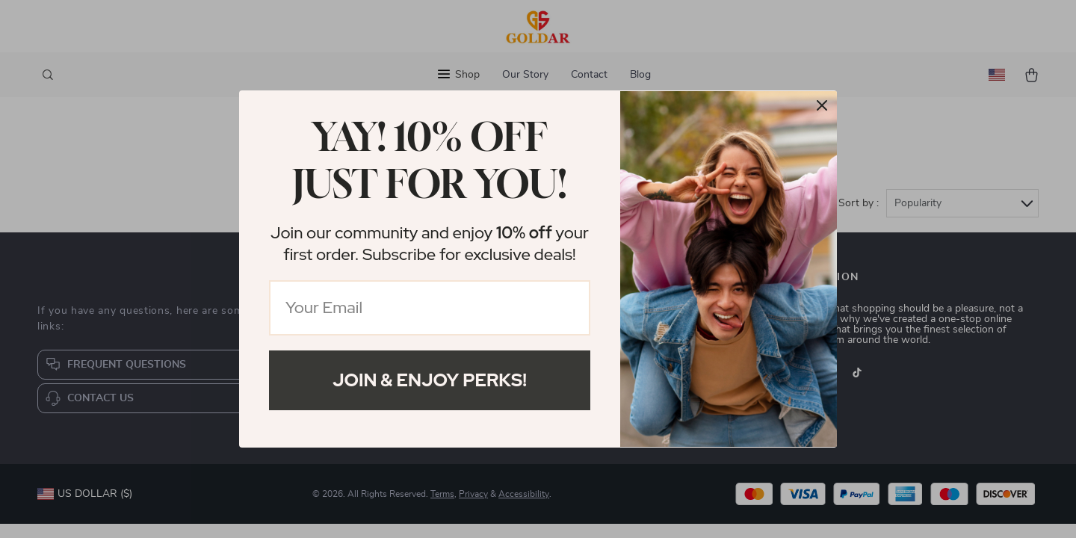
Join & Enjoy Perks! (430, 380)
